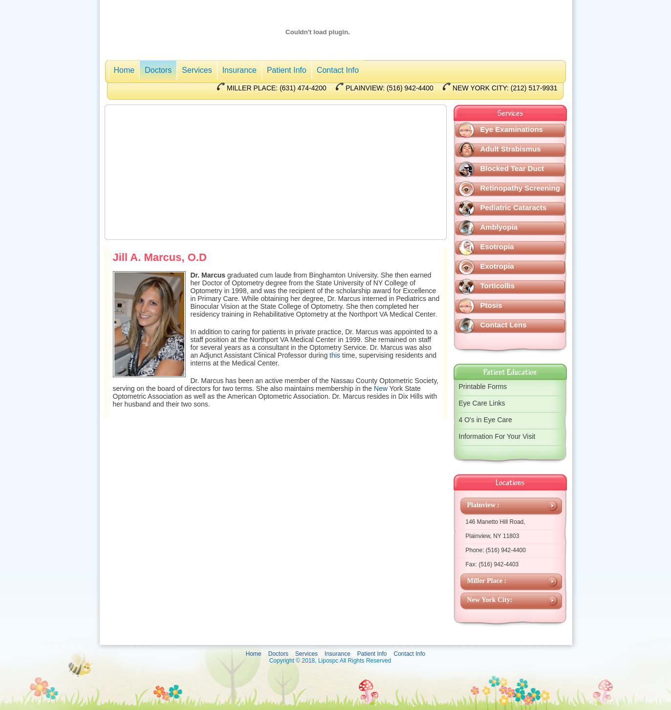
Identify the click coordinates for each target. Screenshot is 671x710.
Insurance (239, 70)
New (381, 388)
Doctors (158, 70)
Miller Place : (487, 580)
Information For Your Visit (497, 436)
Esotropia (497, 246)
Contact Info (338, 70)
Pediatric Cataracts (513, 207)
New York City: (490, 599)
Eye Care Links (482, 403)
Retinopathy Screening (520, 188)
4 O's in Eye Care (485, 420)
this (334, 355)
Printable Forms (483, 386)
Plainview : (483, 505)
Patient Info (286, 70)
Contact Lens (503, 325)
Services (197, 70)
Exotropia (497, 266)
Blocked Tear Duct (512, 168)
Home (124, 70)
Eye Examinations (511, 129)
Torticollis (497, 285)
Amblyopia (499, 227)
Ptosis (491, 305)
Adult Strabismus (510, 149)
